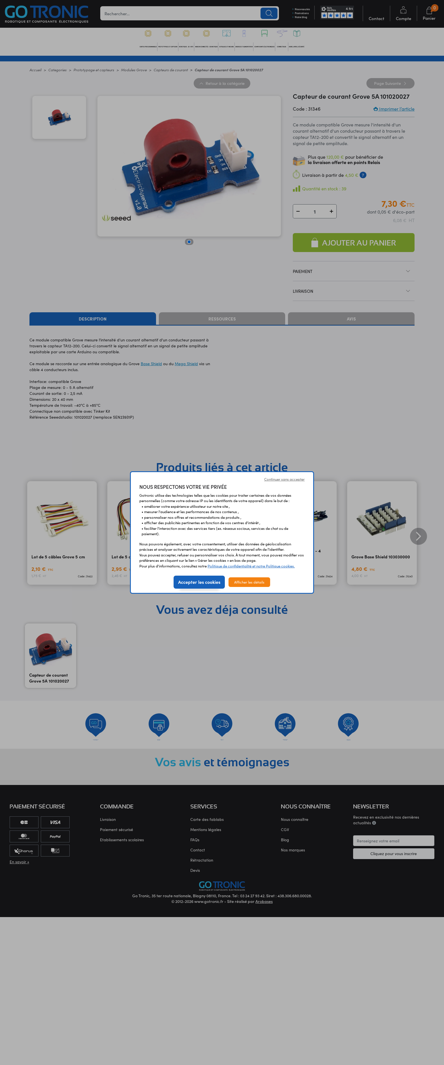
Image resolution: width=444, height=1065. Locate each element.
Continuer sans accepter (284, 479)
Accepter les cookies (199, 582)
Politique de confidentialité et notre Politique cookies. (251, 566)
